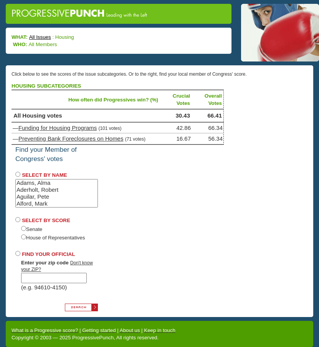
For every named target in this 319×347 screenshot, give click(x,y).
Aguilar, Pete (57, 196)
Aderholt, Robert (57, 189)
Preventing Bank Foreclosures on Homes (70, 138)
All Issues (40, 37)
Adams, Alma (57, 182)
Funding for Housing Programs (57, 128)
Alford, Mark (57, 203)
